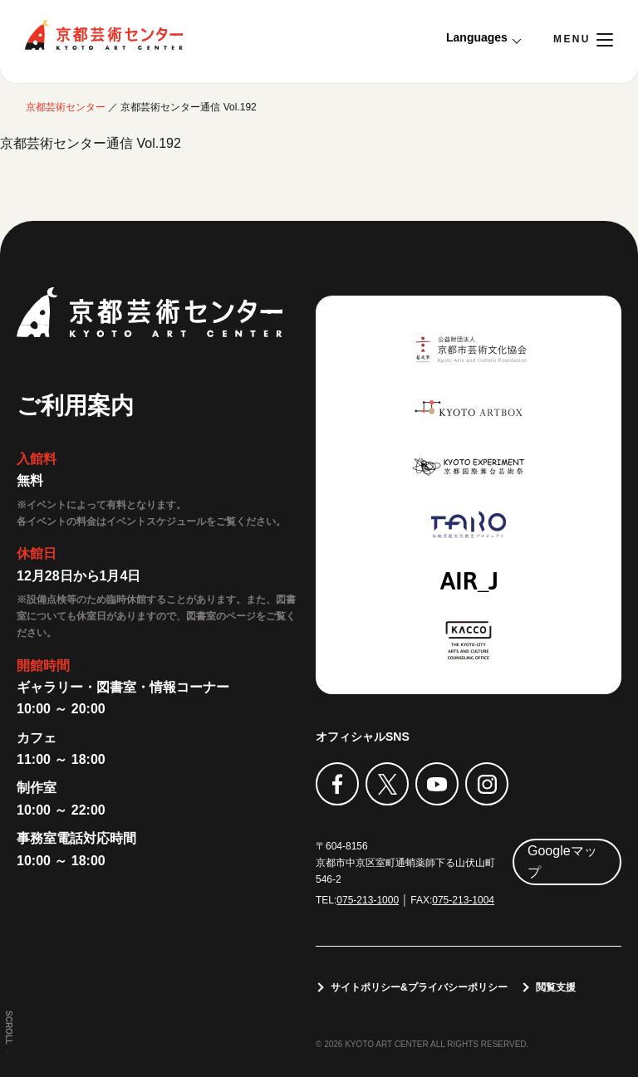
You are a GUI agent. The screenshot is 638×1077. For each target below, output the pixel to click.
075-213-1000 (367, 900)
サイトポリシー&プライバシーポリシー (419, 987)
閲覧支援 (556, 987)
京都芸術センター (104, 35)
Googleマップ (562, 861)
